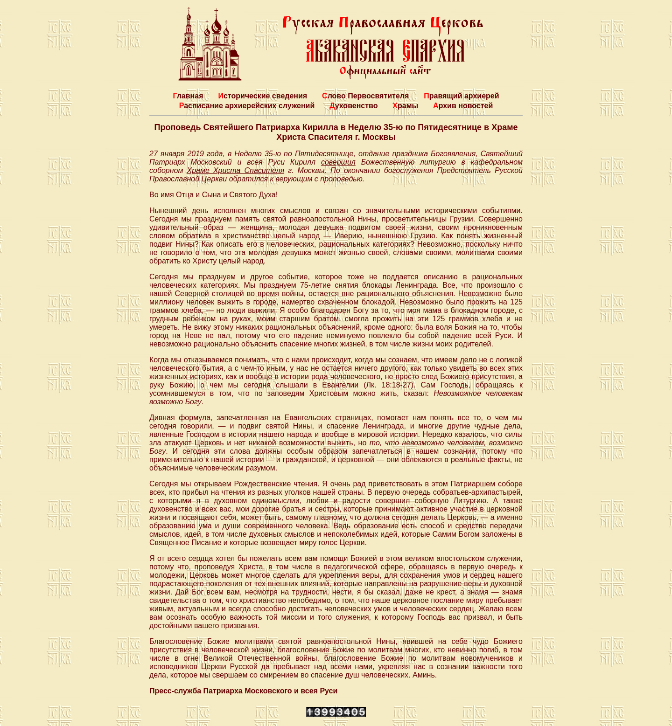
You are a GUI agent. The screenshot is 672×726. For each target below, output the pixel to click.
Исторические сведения (262, 96)
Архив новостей (463, 106)
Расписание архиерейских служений (247, 106)
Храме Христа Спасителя (235, 170)
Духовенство (353, 106)
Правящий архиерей (461, 96)
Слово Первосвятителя (365, 96)
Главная (188, 96)
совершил (338, 162)
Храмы (405, 106)
